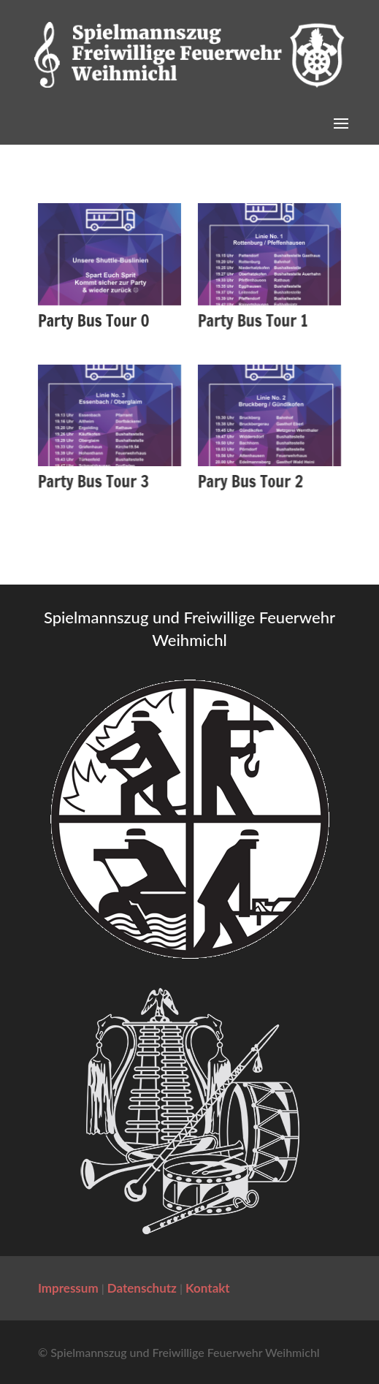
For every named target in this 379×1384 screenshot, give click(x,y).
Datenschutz (142, 1288)
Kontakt (207, 1288)
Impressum (68, 1288)
